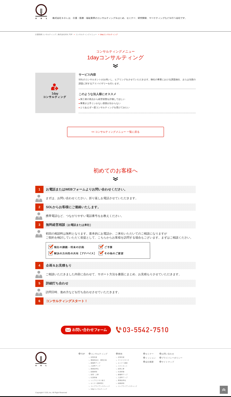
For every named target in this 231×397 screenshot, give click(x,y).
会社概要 (149, 362)
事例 (120, 354)
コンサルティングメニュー (86, 34)
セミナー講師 (123, 363)
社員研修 (94, 377)
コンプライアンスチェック (100, 386)
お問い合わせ (168, 354)
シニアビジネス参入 (98, 380)
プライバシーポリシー (172, 358)
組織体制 (94, 372)
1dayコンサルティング (99, 389)
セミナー (149, 354)
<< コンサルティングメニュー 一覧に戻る (115, 131)
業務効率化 (95, 369)
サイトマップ (168, 362)
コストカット (123, 366)
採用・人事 (95, 374)
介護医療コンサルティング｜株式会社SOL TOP (54, 34)
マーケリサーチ (123, 360)
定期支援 (94, 357)
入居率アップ (95, 366)
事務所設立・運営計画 (99, 360)
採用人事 (121, 369)
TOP (83, 354)
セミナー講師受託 (97, 383)
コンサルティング (99, 354)
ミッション (150, 358)
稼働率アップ (95, 363)
